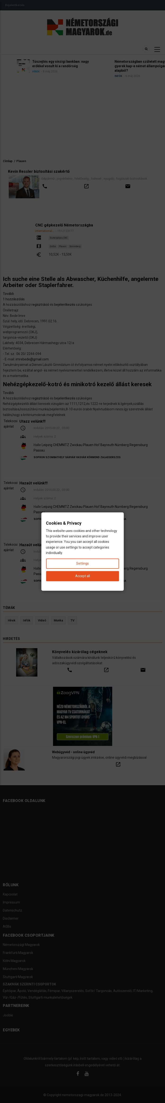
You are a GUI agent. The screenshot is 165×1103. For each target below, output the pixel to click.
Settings (82, 563)
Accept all (82, 576)
